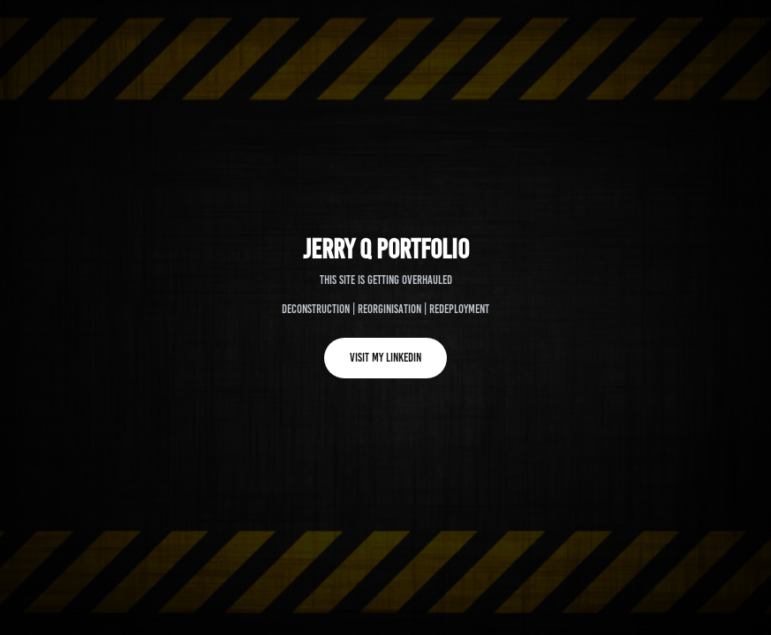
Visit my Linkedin (385, 357)
